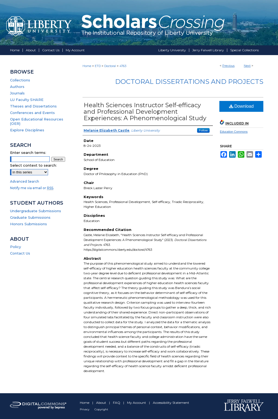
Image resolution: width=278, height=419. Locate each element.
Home (87, 66)
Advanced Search (24, 181)
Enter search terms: (28, 152)
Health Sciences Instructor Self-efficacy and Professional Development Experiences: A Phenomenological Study (145, 111)
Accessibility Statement (171, 403)
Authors (17, 86)
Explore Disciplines (27, 130)
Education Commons (234, 131)
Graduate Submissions (30, 217)
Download (241, 106)
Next (247, 66)
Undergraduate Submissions (35, 211)
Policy (15, 247)
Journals (17, 93)
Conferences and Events (32, 112)
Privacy (85, 409)
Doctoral (110, 66)
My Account (137, 403)
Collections (20, 80)
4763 (122, 66)
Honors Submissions (28, 224)
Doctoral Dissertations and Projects (189, 81)
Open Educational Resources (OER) (36, 121)
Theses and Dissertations (33, 106)
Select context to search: (33, 165)
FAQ (117, 403)
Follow (203, 130)
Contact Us (20, 253)
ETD (98, 66)
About (101, 403)
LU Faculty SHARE (26, 99)
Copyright (101, 409)
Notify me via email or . (32, 188)
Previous (228, 66)
